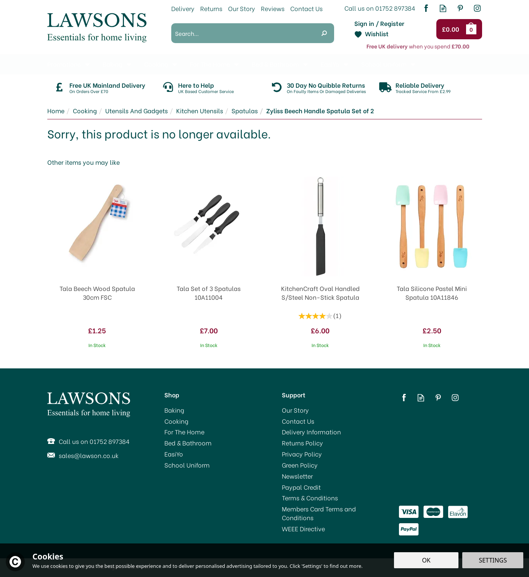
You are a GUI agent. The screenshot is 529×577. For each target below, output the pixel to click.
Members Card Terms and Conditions (319, 513)
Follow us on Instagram (477, 8)
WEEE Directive (303, 528)
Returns (211, 8)
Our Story (295, 410)
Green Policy (300, 465)
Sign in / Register (379, 23)
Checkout (451, 29)
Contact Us (298, 421)
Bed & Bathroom (188, 443)
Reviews (273, 8)
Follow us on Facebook (426, 8)
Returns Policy (302, 443)
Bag (472, 29)
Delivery (183, 8)
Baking (174, 410)
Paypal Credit (301, 487)
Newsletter (297, 476)
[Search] (242, 33)
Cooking (176, 421)
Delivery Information (311, 432)
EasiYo (173, 454)
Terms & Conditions (310, 497)
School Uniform (187, 465)
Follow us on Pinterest (460, 8)
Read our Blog (443, 8)
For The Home (184, 432)
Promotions (64, 63)
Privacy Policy (302, 454)
